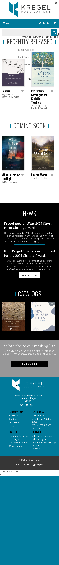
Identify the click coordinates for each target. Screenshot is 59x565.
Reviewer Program (18, 442)
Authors (36, 448)
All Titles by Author (41, 439)
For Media (14, 422)
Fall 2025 (36, 428)
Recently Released (18, 436)
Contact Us (14, 419)
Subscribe (29, 363)
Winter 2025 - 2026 (41, 425)
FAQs (11, 425)
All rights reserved (34, 460)
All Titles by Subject (42, 436)
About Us (13, 415)
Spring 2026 (38, 415)
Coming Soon (16, 439)
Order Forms (15, 446)
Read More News (29, 275)
